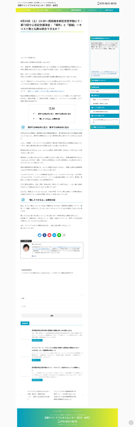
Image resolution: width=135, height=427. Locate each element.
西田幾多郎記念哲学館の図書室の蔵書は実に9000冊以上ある (52, 330)
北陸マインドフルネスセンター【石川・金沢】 (38, 5)
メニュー (59, 10)
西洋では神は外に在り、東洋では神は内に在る (53, 114)
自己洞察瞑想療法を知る (100, 111)
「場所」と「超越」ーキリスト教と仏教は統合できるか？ (45, 91)
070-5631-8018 (107, 3)
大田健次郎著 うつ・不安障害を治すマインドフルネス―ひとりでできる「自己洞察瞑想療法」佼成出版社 (104, 73)
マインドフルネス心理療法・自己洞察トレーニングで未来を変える (67, 415)
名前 (23, 298)
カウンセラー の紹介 (42, 10)
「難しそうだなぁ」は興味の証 (48, 119)
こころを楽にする (98, 107)
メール (24, 306)
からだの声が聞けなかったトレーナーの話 (105, 121)
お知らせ (96, 95)
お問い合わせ (109, 10)
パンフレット (92, 10)
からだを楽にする (98, 115)
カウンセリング (77, 411)
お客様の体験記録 (76, 10)
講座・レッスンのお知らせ (101, 99)
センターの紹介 (25, 10)
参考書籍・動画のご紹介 (100, 103)
